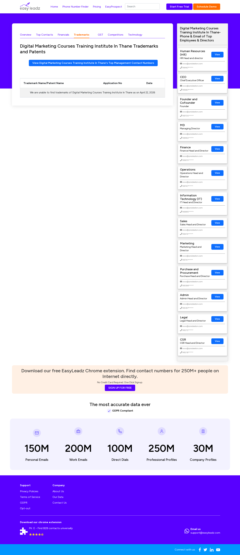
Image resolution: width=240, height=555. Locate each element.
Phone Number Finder (75, 6)
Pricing (97, 6)
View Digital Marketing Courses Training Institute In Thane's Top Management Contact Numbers (93, 62)
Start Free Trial (179, 6)
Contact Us (59, 502)
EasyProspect (113, 6)
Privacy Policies (29, 491)
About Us (58, 491)
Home (54, 6)
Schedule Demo (207, 6)
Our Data (57, 497)
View (217, 54)
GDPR (23, 502)
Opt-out (25, 508)
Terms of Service (30, 497)
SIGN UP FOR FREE (120, 387)
